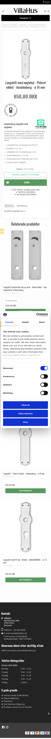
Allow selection (25, 413)
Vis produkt (25, 491)
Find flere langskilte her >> (15, 211)
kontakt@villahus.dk (18, 633)
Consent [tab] (9, 322)
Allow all (26, 405)
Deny (25, 422)
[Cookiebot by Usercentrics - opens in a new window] (36, 314)
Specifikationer (22, 206)
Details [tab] (25, 322)
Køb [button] (17, 182)
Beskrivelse (9, 206)
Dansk (46, 2)
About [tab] (42, 322)
